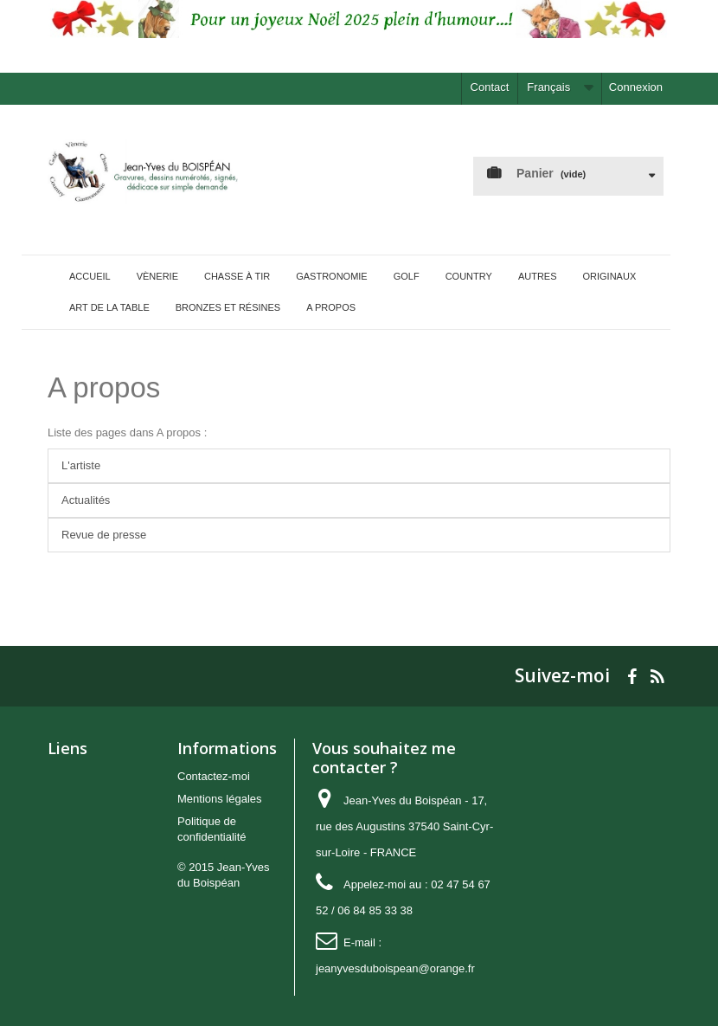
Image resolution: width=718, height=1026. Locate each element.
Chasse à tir (237, 276)
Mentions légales (219, 798)
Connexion (636, 87)
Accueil (90, 276)
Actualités (85, 500)
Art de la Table (109, 307)
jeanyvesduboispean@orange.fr (395, 968)
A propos (104, 387)
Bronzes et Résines (228, 307)
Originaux (610, 276)
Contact (490, 87)
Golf (407, 276)
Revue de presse (103, 534)
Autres (537, 276)
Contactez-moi (213, 776)
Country (469, 276)
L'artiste (80, 465)
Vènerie (157, 276)
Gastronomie (332, 276)
